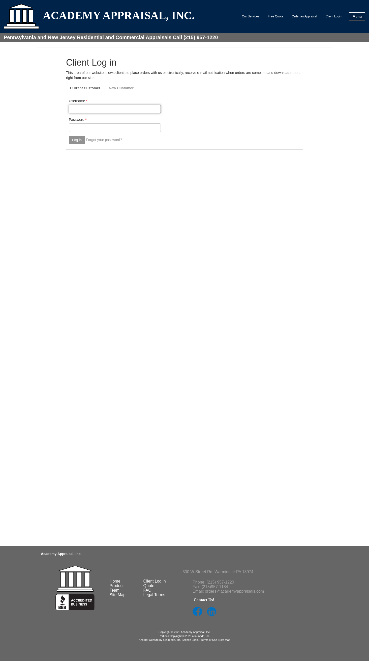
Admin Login (191, 639)
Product (117, 586)
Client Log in (154, 581)
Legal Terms (154, 595)
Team (114, 590)
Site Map (118, 595)
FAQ (147, 590)
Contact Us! (204, 600)
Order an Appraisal (304, 16)
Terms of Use (209, 639)
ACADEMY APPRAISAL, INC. (119, 16)
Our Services (250, 16)
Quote (149, 586)
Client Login (334, 16)
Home (115, 581)
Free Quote (275, 16)
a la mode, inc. (172, 639)
